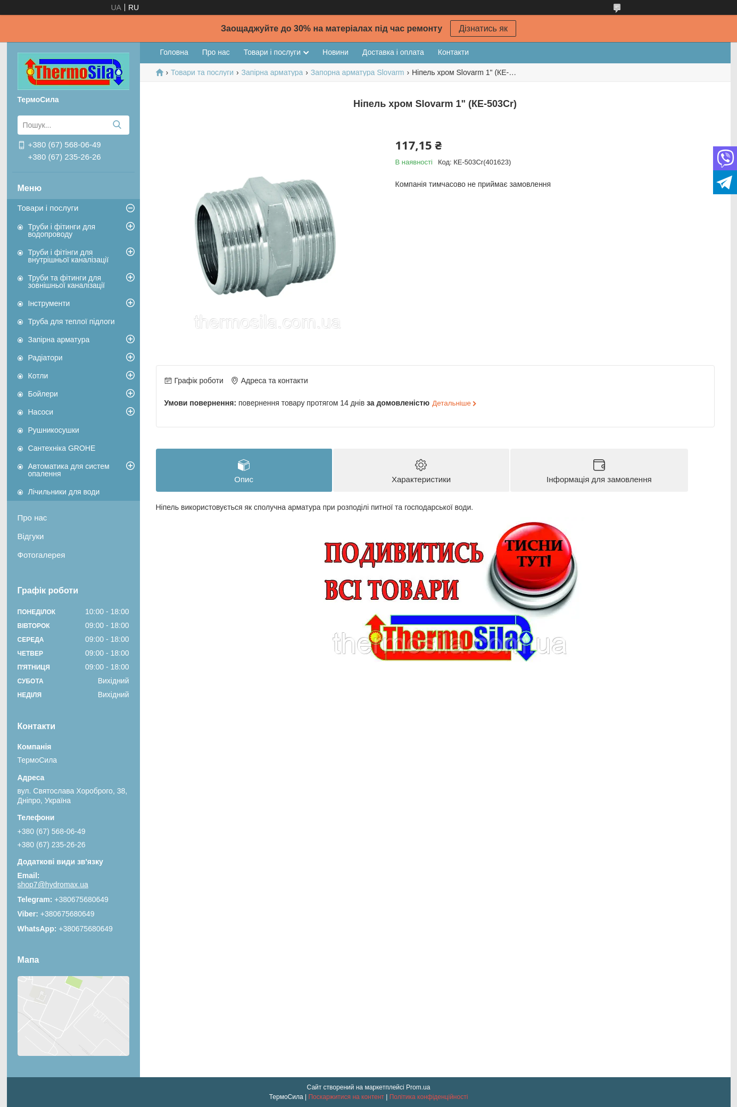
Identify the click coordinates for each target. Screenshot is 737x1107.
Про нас (32, 517)
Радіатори (45, 357)
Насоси (41, 412)
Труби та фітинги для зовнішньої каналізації (66, 282)
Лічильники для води (64, 492)
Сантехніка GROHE (62, 448)
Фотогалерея (41, 554)
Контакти (453, 52)
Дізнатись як (483, 28)
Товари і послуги (48, 207)
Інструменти (49, 303)
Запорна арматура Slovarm (357, 72)
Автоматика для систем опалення (69, 470)
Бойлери (43, 394)
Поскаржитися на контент (346, 1097)
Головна (174, 52)
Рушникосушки (53, 430)
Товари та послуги (202, 72)
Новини (335, 52)
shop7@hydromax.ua (53, 884)
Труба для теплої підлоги (71, 321)
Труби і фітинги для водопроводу (62, 230)
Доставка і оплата (393, 52)
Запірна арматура (59, 339)
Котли (38, 375)
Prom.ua (418, 1087)
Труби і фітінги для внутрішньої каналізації (68, 256)
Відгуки (31, 536)
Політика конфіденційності (429, 1097)
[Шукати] (117, 125)
